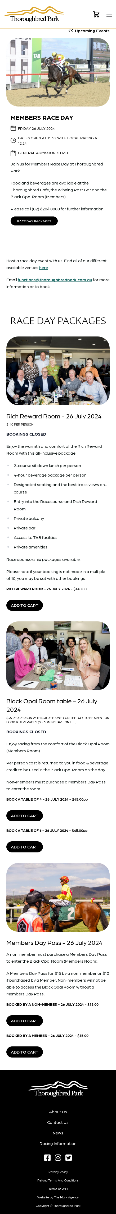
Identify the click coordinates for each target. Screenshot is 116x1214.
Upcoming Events (92, 30)
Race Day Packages (34, 221)
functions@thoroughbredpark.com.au (55, 279)
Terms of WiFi (58, 1188)
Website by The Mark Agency (58, 1197)
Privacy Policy (58, 1172)
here (43, 267)
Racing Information (58, 1143)
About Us (58, 1111)
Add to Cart (24, 605)
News (58, 1132)
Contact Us (58, 1122)
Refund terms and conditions (58, 1180)
